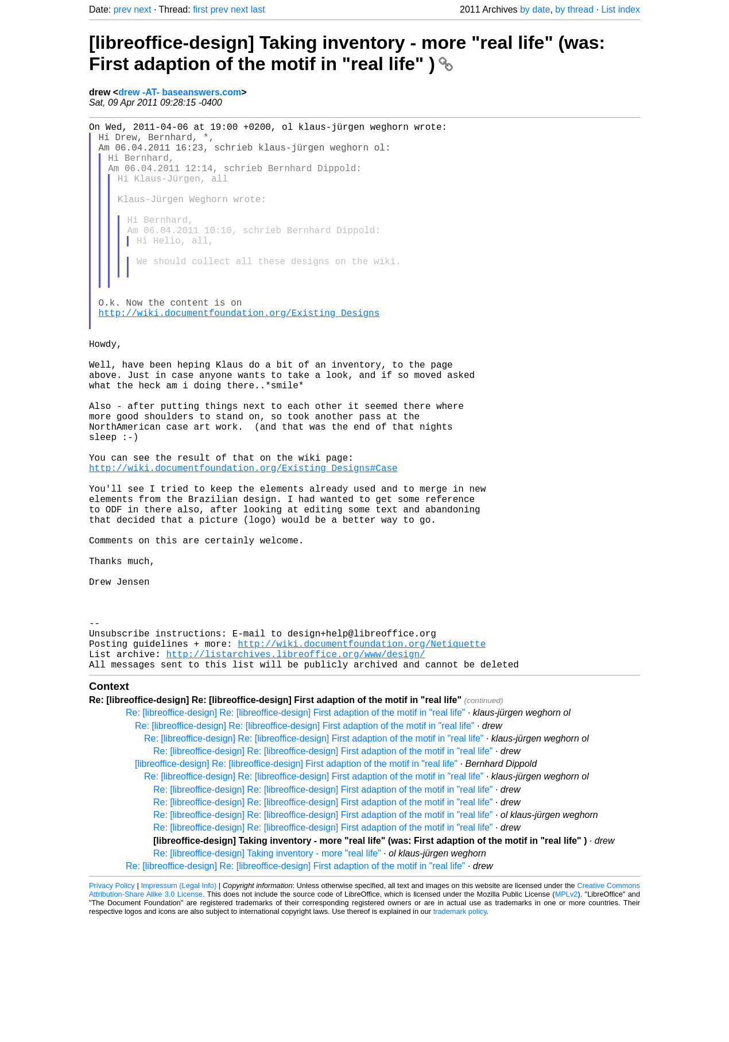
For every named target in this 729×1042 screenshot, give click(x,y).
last (258, 9)
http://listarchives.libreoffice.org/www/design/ (295, 773)
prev (122, 9)
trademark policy (460, 1033)
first (200, 9)
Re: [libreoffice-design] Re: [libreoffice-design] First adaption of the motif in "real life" (296, 834)
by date (535, 9)
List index (620, 9)
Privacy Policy (112, 1007)
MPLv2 (566, 1016)
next (142, 9)
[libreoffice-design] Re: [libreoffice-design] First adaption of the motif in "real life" (296, 885)
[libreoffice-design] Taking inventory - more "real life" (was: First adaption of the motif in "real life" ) (347, 53)
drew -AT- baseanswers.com (179, 92)
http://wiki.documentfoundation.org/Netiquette (362, 760)
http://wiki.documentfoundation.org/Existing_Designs (239, 356)
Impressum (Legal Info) (178, 1007)
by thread (574, 9)
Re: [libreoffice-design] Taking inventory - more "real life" (267, 975)
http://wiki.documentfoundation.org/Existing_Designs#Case (243, 545)
